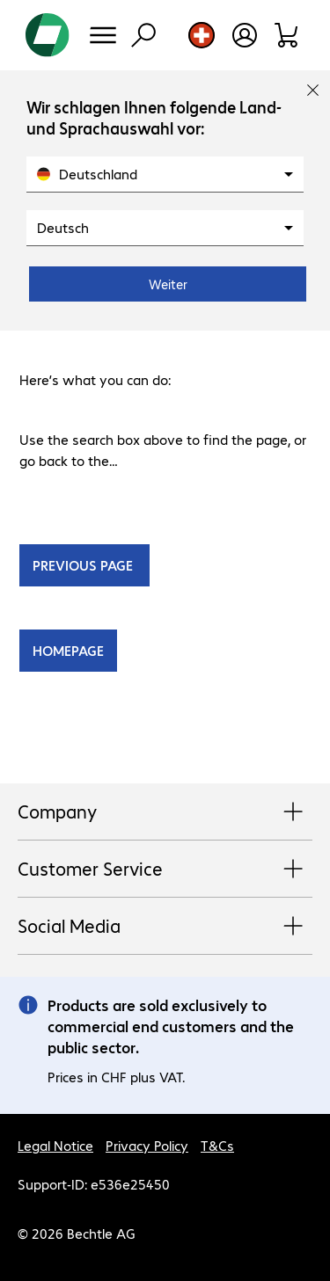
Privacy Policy (147, 1145)
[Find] (143, 35)
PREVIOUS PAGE (84, 565)
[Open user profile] (245, 35)
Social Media (165, 926)
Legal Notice (55, 1145)
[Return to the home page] (47, 35)
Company (165, 812)
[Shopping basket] (287, 35)
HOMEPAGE (68, 650)
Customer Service (165, 869)
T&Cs (217, 1145)
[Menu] (102, 35)
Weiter (168, 284)
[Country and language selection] (201, 35)
